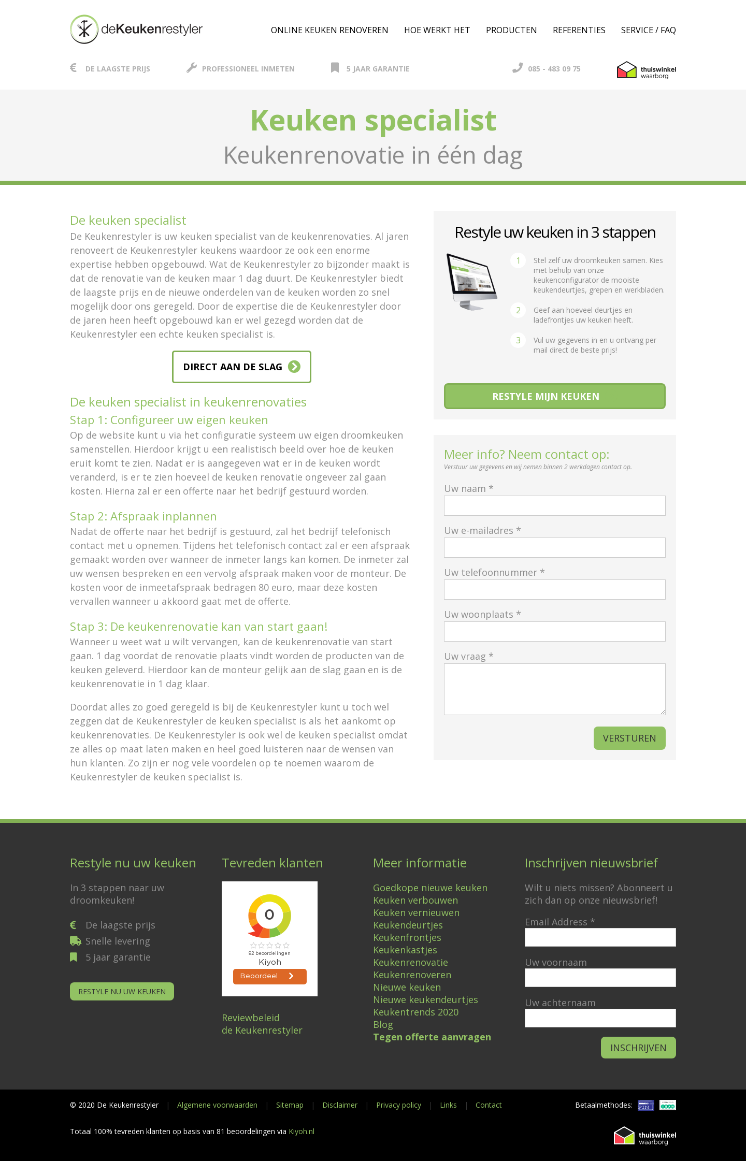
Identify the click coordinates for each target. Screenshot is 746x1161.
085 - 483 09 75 (546, 69)
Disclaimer (339, 1105)
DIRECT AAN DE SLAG (232, 366)
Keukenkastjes (405, 950)
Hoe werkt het (437, 30)
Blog (383, 1024)
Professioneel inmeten (241, 69)
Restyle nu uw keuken (122, 991)
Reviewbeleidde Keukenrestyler (262, 1023)
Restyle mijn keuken (545, 396)
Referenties (579, 30)
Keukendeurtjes (408, 925)
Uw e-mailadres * (555, 539)
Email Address (560, 922)
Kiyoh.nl (301, 1131)
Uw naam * (555, 497)
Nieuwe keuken (407, 987)
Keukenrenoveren (412, 974)
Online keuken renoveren (330, 30)
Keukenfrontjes (407, 937)
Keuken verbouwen (415, 900)
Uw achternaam (560, 1002)
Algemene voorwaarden (217, 1105)
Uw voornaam (556, 962)
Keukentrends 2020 (415, 1012)
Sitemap (290, 1105)
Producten (511, 30)
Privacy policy (398, 1105)
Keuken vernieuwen (416, 912)
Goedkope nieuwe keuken (430, 887)
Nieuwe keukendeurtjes (425, 999)
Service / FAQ (648, 30)
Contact (489, 1105)
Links (448, 1105)
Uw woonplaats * (555, 622)
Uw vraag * (555, 684)
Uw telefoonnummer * (555, 581)
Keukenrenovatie (410, 962)
